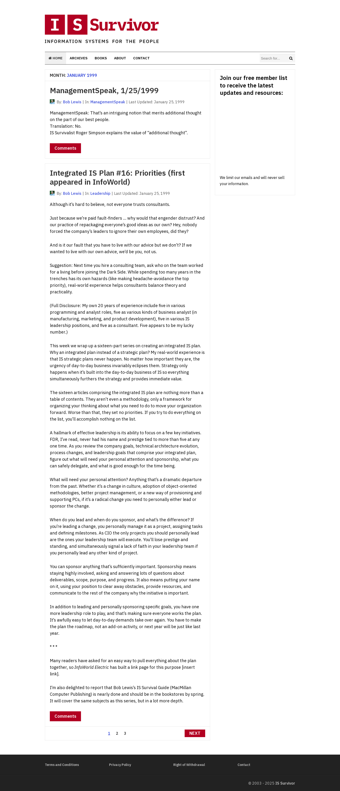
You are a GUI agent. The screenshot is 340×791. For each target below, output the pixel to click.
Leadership (100, 193)
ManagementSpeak (107, 102)
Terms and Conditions (62, 765)
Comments (65, 148)
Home (55, 58)
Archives (79, 58)
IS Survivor (285, 783)
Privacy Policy (120, 765)
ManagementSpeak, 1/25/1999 (104, 90)
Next (194, 733)
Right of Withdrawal (189, 765)
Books (101, 58)
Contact (141, 58)
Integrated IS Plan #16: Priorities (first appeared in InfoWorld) (117, 177)
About (120, 58)
